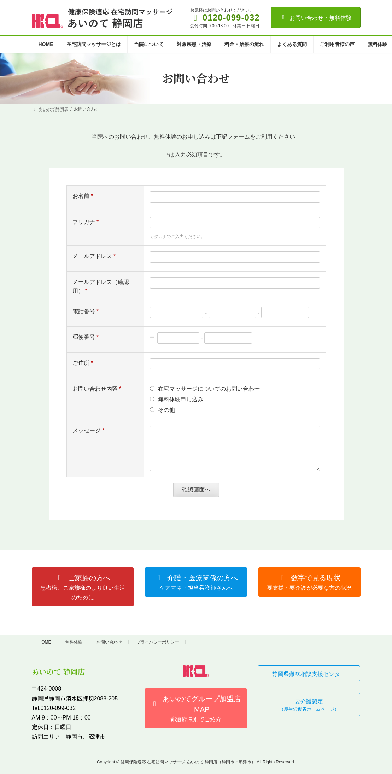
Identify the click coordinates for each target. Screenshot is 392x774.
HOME (45, 642)
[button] (83, 586)
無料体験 (73, 642)
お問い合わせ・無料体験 (316, 17)
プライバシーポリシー (157, 642)
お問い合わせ (109, 642)
